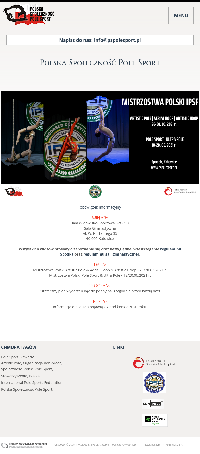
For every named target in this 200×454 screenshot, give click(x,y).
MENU (181, 15)
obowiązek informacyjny (100, 207)
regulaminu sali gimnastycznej (111, 254)
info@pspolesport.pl (117, 40)
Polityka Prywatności (124, 444)
